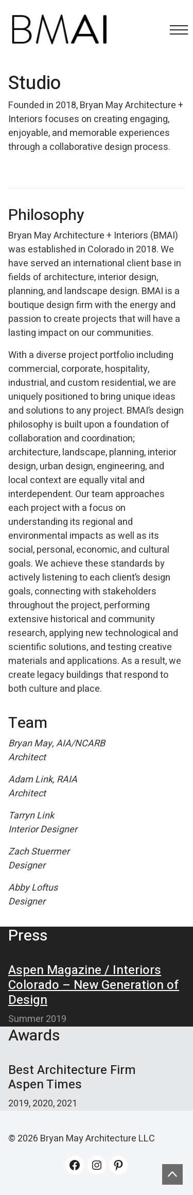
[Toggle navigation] (176, 30)
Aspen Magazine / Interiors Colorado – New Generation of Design (93, 985)
